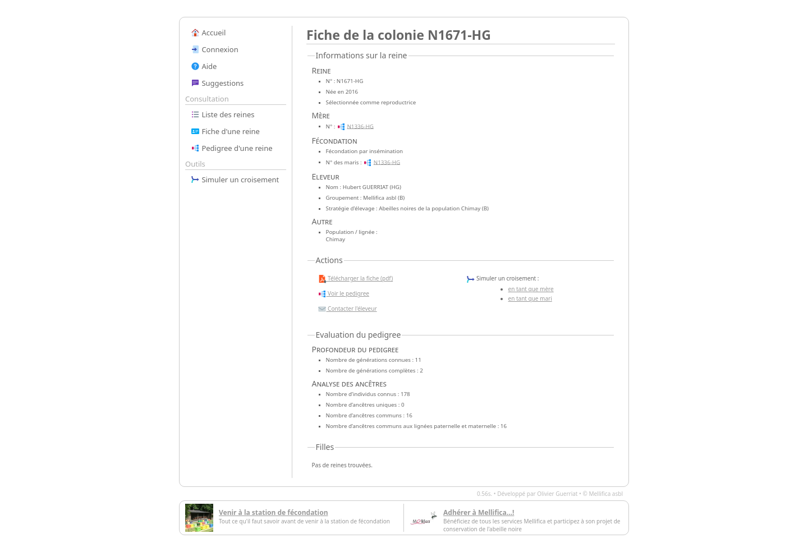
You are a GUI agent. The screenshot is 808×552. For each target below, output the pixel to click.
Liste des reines (223, 114)
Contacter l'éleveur (347, 309)
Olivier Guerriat (557, 494)
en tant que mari (530, 298)
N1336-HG (360, 126)
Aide (204, 66)
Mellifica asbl (606, 494)
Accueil (208, 32)
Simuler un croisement (235, 179)
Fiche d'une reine (225, 131)
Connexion (214, 49)
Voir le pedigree (343, 293)
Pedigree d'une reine (232, 148)
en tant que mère (531, 289)
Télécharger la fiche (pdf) (355, 278)
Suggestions (217, 83)
